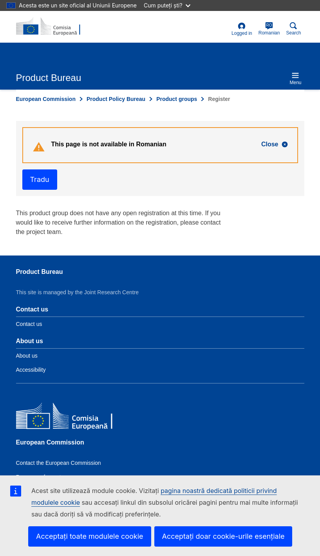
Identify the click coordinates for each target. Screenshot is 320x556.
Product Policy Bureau (116, 99)
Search (293, 29)
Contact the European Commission (58, 463)
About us (27, 356)
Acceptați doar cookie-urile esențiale (223, 536)
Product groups (176, 99)
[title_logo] (54, 26)
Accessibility (31, 370)
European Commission (46, 99)
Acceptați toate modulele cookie (89, 536)
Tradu (39, 179)
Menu (295, 78)
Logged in (241, 29)
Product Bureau (39, 271)
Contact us (29, 324)
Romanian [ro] (269, 29)
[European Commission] (73, 417)
